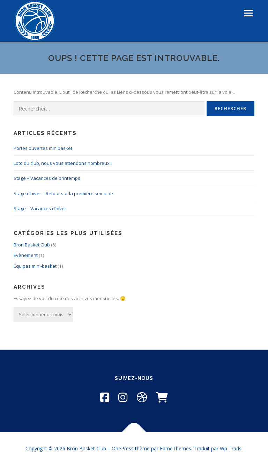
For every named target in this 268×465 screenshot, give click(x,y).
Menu (248, 13)
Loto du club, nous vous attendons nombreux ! (63, 163)
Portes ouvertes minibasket (43, 148)
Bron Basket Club (32, 245)
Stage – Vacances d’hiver (40, 208)
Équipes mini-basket (35, 266)
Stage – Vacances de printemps (47, 178)
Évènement (26, 255)
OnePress (123, 448)
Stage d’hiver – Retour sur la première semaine (63, 193)
